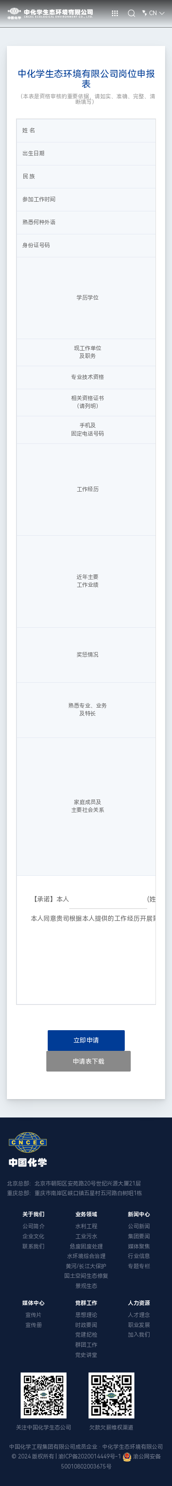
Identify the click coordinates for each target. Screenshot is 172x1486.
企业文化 (33, 1236)
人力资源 (139, 1303)
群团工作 (86, 1345)
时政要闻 (86, 1325)
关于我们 (33, 1214)
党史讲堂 (86, 1355)
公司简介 (33, 1226)
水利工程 (86, 1226)
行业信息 (139, 1256)
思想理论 (86, 1315)
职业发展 (139, 1325)
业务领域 (86, 1214)
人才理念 (139, 1315)
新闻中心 (139, 1214)
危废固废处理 (86, 1246)
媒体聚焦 (139, 1246)
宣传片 (33, 1315)
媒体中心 (33, 1303)
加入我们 (139, 1335)
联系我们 (33, 1246)
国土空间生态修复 (86, 1276)
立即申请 (86, 1040)
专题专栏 (139, 1266)
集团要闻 (139, 1236)
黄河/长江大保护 (86, 1266)
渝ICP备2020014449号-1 (89, 1456)
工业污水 (86, 1236)
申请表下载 (88, 1061)
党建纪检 (86, 1335)
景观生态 (86, 1286)
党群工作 (86, 1303)
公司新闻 (139, 1226)
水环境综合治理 (86, 1256)
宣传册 (33, 1325)
